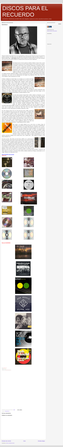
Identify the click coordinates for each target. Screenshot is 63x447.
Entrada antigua (41, 441)
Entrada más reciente (6, 441)
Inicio (24, 441)
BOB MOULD (7, 411)
